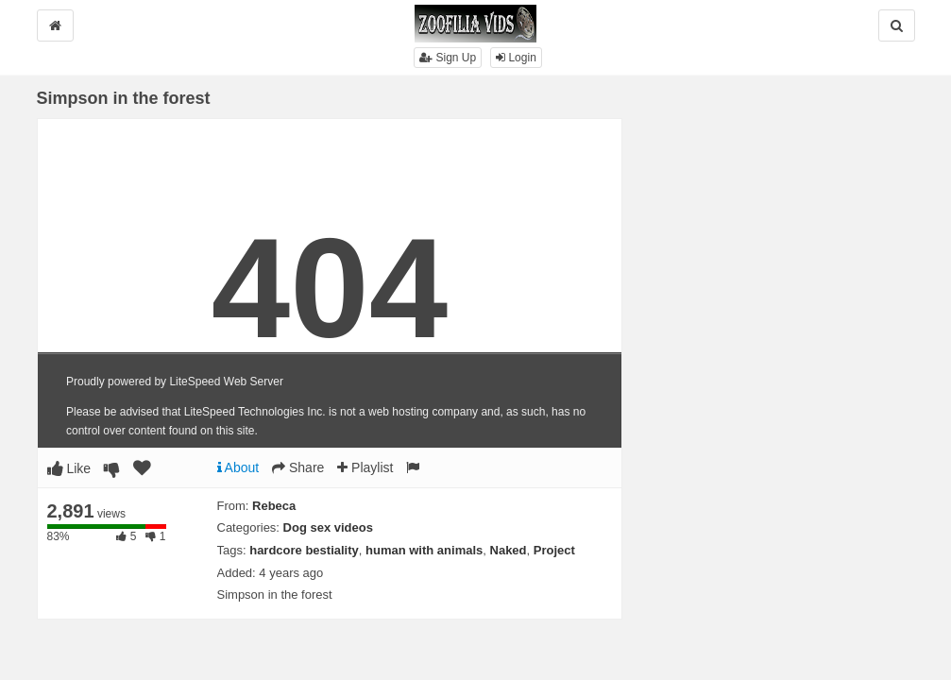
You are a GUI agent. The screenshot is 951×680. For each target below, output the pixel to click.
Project (554, 550)
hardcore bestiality (304, 550)
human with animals (424, 550)
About (238, 467)
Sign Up (447, 57)
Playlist (365, 467)
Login (516, 57)
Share (298, 467)
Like (69, 468)
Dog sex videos (328, 527)
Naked (508, 550)
